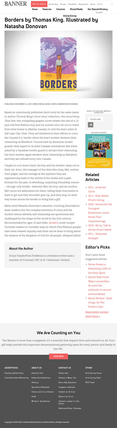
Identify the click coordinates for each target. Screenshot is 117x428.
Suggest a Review (67, 387)
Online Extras (70, 16)
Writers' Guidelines (41, 401)
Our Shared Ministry (98, 9)
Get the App (53, 4)
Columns (60, 9)
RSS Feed (89, 383)
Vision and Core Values (43, 392)
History (35, 383)
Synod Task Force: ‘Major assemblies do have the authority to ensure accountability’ (99, 285)
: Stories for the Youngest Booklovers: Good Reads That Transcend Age (100, 213)
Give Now (59, 356)
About (92, 4)
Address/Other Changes (70, 408)
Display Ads (83, 4)
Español (99, 12)
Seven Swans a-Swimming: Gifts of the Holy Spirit (99, 268)
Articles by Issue (93, 373)
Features (47, 9)
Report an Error (66, 397)
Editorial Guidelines (41, 378)
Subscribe (63, 373)
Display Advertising (14, 373)
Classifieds (72, 4)
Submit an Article (67, 392)
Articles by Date (93, 378)
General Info (37, 373)
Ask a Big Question (68, 383)
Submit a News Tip (67, 378)
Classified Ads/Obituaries (17, 378)
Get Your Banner (39, 4)
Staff (34, 397)
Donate (63, 4)
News (35, 9)
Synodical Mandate (41, 387)
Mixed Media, (39, 104)
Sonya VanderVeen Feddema (64, 104)
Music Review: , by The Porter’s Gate (100, 302)
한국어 (100, 4)
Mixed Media (76, 9)
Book (47, 104)
